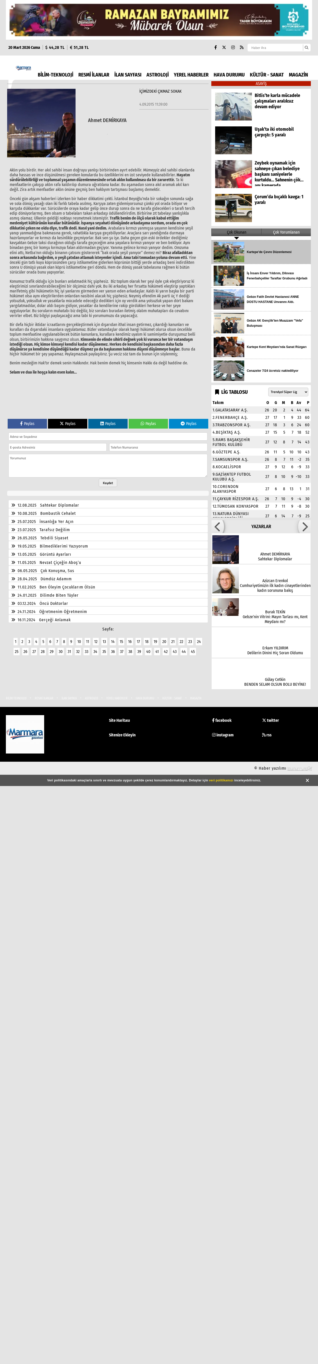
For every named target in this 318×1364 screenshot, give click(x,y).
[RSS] (241, 47)
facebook (221, 720)
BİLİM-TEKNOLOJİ (55, 75)
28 (43, 651)
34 (95, 651)
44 (184, 651)
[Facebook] (215, 47)
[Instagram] (233, 47)
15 (121, 641)
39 (139, 651)
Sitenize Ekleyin (122, 735)
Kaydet (108, 482)
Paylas (27, 423)
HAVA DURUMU (229, 75)
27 (34, 651)
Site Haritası (119, 720)
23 (190, 641)
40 (148, 651)
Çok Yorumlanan (286, 232)
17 (138, 641)
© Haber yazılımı (283, 768)
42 (166, 651)
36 (113, 651)
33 (86, 651)
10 (79, 641)
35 (104, 651)
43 (175, 651)
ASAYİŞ (261, 83)
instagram (223, 735)
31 (69, 651)
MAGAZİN (298, 75)
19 (155, 641)
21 (173, 641)
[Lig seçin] (288, 392)
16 (130, 641)
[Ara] (306, 48)
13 (104, 641)
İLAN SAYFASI (127, 75)
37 (121, 651)
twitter (270, 720)
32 (78, 651)
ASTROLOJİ (157, 75)
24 (199, 641)
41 (157, 651)
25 (16, 651)
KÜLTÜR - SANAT (267, 75)
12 (95, 641)
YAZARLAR (261, 526)
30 (61, 651)
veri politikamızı (221, 780)
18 (147, 641)
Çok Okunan (236, 232)
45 (193, 651)
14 (113, 641)
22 (181, 641)
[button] (217, 526)
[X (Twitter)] (224, 47)
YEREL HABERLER (191, 75)
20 (164, 641)
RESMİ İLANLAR (93, 75)
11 (87, 641)
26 (25, 651)
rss (267, 735)
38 (130, 651)
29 (52, 651)
